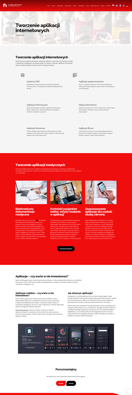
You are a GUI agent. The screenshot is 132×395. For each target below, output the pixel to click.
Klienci (75, 5)
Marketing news (95, 5)
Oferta (53, 5)
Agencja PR (60, 5)
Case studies (68, 5)
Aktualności (81, 5)
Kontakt (108, 5)
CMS (36, 220)
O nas (48, 5)
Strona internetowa (21, 310)
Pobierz (103, 5)
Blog (87, 5)
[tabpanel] (66, 339)
